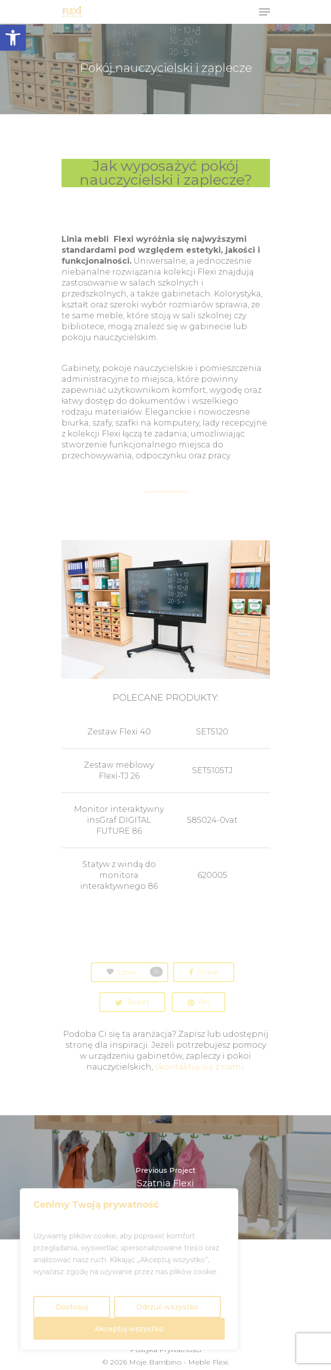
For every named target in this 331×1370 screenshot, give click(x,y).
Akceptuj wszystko (129, 1328)
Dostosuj (72, 1306)
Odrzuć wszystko (167, 1306)
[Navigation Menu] (264, 12)
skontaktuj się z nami (199, 1067)
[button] (13, 38)
